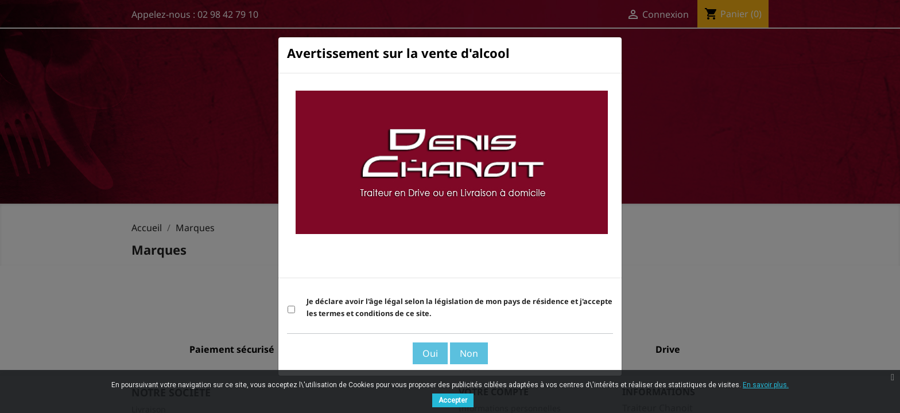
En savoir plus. (766, 385)
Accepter (453, 400)
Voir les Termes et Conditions (549, 263)
